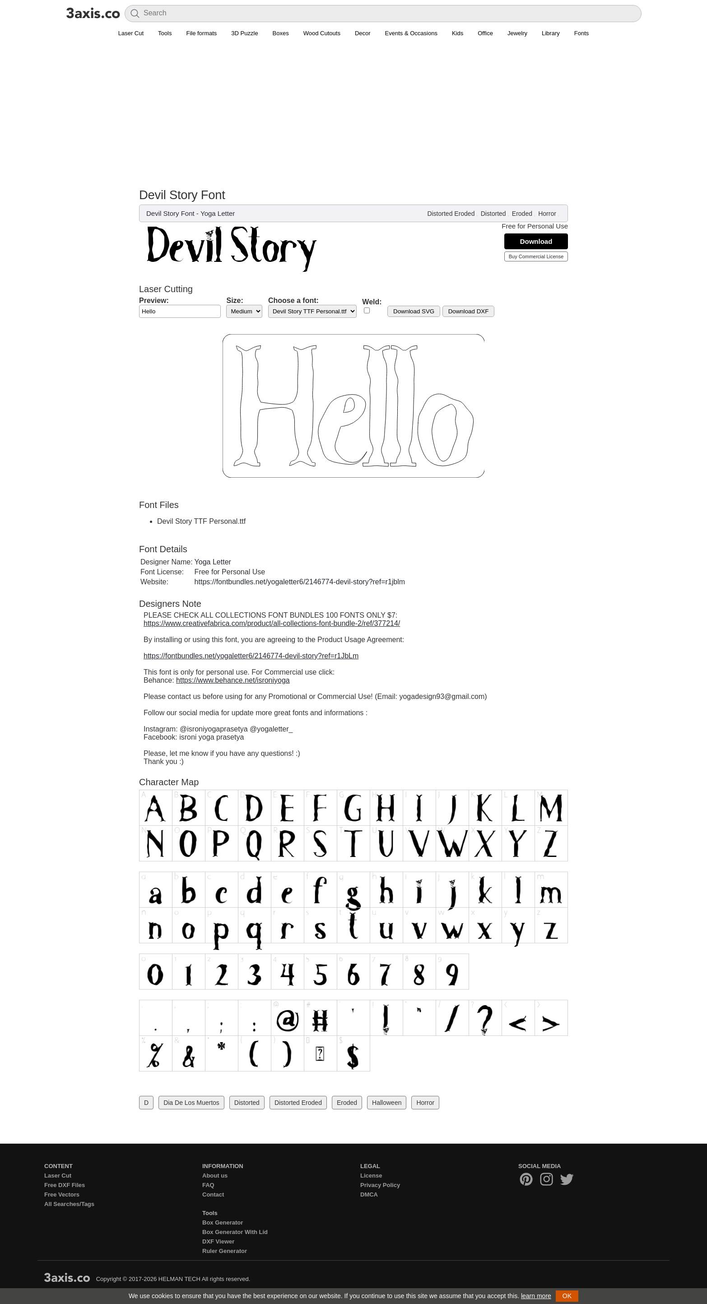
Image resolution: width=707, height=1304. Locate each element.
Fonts (581, 33)
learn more (536, 1295)
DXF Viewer (218, 1241)
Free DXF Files (64, 1185)
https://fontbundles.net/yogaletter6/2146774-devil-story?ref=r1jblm (300, 582)
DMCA (369, 1194)
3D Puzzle (244, 33)
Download (536, 241)
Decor (363, 33)
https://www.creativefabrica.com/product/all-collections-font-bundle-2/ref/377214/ (272, 623)
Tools (165, 33)
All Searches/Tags (69, 1204)
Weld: (371, 302)
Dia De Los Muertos (191, 1102)
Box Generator (222, 1222)
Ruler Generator (224, 1251)
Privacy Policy (380, 1185)
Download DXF (468, 311)
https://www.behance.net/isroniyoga (233, 680)
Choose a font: (293, 300)
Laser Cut (131, 33)
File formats (201, 33)
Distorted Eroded (450, 213)
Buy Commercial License (536, 256)
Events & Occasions (411, 33)
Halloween (386, 1102)
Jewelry (517, 33)
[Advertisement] (353, 109)
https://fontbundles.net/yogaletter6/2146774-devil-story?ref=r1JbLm (251, 656)
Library (551, 33)
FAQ (208, 1185)
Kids (457, 33)
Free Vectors (61, 1194)
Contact (213, 1194)
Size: (234, 300)
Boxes (281, 33)
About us (215, 1175)
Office (485, 33)
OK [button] (567, 1295)
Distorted (493, 213)
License (371, 1175)
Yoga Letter (217, 213)
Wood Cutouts (321, 33)
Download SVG (413, 311)
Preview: (154, 300)
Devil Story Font (170, 213)
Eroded (522, 213)
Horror (547, 213)
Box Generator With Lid (235, 1232)
